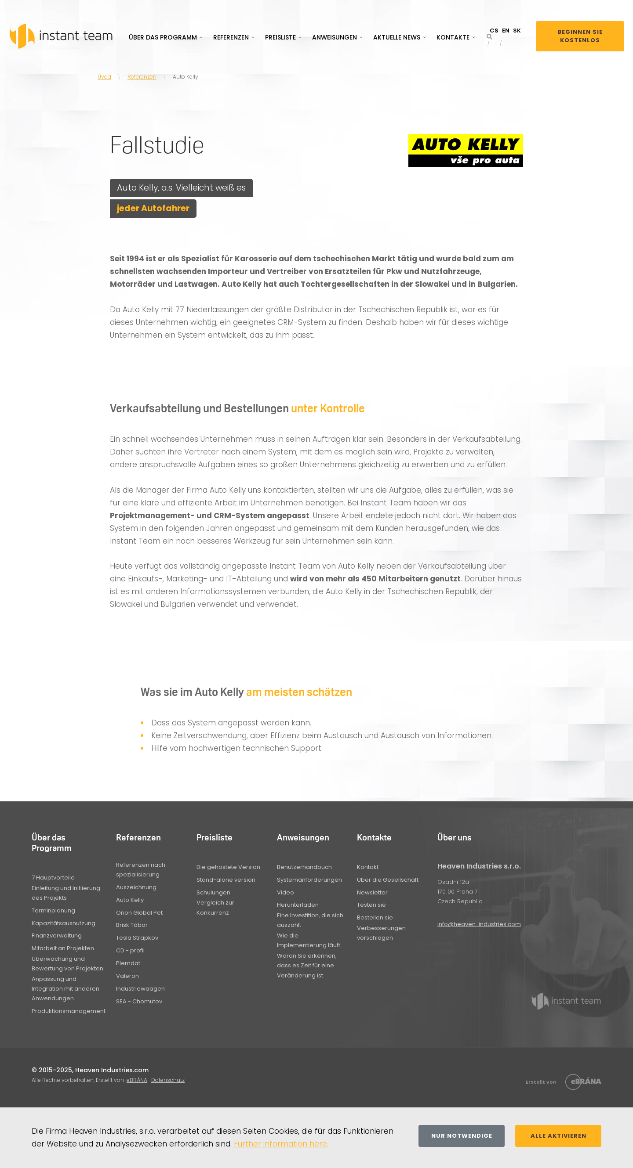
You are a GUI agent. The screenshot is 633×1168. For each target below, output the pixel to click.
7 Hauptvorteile (53, 877)
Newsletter (372, 892)
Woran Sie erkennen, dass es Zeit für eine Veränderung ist (307, 965)
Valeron (127, 976)
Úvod (104, 76)
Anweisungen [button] (334, 37)
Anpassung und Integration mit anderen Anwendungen (65, 988)
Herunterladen (298, 905)
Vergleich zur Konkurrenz (215, 907)
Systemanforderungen (309, 880)
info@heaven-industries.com (479, 924)
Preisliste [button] (280, 37)
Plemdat (128, 963)
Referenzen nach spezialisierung (140, 870)
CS (494, 30)
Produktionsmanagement (69, 1011)
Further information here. (281, 1144)
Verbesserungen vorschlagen (381, 933)
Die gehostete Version (228, 867)
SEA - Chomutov (139, 1001)
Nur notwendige (461, 1136)
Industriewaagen (140, 988)
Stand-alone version (225, 880)
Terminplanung (53, 910)
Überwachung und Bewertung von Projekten (67, 964)
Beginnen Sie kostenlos (580, 36)
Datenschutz (168, 1080)
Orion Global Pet (139, 912)
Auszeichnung (136, 887)
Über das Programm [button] (163, 37)
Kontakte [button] (453, 37)
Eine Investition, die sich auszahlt (310, 920)
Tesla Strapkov (137, 938)
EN (505, 30)
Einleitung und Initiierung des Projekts (66, 893)
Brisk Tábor (132, 925)
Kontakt (367, 867)
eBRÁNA (137, 1080)
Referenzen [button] (231, 37)
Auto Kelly (130, 900)
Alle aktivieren (558, 1136)
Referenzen (141, 76)
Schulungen (213, 892)
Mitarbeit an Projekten (63, 948)
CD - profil (130, 950)
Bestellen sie (375, 917)
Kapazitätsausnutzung (63, 923)
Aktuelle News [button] (396, 37)
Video (285, 892)
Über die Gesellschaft (387, 880)
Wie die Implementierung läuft (308, 940)
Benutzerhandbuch (304, 867)
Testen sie (371, 905)
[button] (489, 37)
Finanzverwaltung (57, 935)
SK (517, 30)
